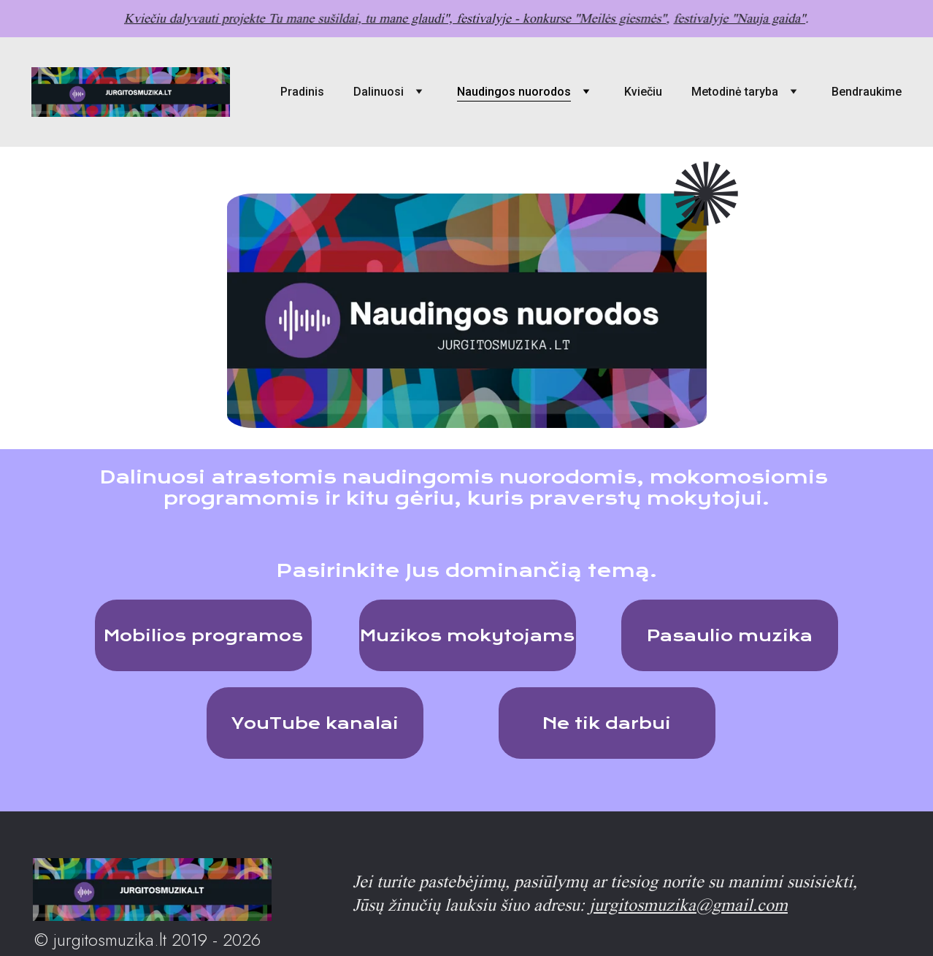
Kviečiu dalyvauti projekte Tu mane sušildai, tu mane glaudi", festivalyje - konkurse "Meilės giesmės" (396, 18)
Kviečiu (643, 92)
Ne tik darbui (606, 723)
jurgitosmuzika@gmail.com (688, 904)
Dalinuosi (378, 92)
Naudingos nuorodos (514, 92)
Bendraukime (867, 92)
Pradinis (302, 92)
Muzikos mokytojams (467, 635)
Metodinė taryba (734, 92)
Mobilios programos (203, 635)
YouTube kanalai (315, 723)
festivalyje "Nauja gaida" (735, 18)
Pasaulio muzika (730, 635)
